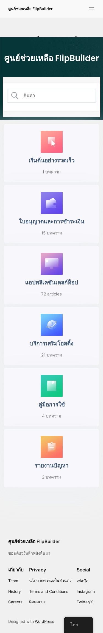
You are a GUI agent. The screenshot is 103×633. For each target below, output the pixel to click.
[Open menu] (91, 8)
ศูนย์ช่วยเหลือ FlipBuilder (30, 8)
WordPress (44, 621)
